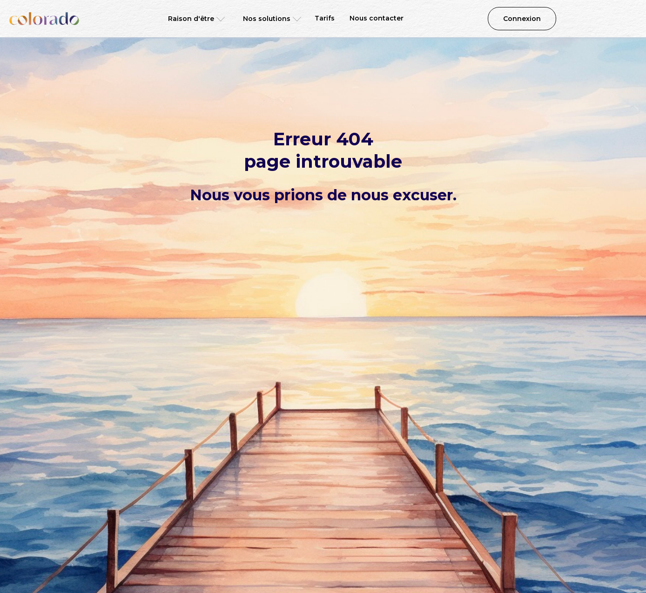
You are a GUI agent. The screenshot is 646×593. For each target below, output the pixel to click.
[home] (44, 19)
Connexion (522, 18)
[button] (193, 18)
